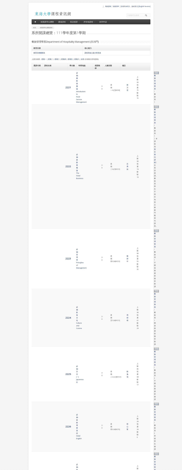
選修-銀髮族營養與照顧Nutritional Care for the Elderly (53, 163)
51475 (125, 191)
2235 (36, 200)
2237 (36, 219)
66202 (125, 96)
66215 (125, 289)
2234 (36, 192)
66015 (125, 241)
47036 (125, 379)
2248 (36, 335)
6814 (36, 404)
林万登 (98, 75)
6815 (36, 418)
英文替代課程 (136, 85)
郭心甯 (98, 119)
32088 (125, 387)
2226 (36, 119)
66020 (125, 134)
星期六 (76, 59)
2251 (36, 370)
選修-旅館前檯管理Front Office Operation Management (52, 259)
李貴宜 (98, 140)
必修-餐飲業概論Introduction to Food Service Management (55, 75)
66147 (125, 170)
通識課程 (62, 22)
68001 (125, 394)
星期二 (50, 59)
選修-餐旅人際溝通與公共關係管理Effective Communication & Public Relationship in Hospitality (54, 418)
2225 (36, 111)
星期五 (70, 59)
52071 (125, 249)
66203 (125, 103)
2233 (36, 181)
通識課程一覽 (85, 449)
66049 (125, 83)
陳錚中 (98, 97)
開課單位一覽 (85, 446)
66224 (125, 259)
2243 (36, 268)
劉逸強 (98, 112)
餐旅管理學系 (133, 75)
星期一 (43, 59)
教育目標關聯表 (39, 53)
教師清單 (84, 460)
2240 (36, 249)
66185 (125, 416)
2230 (36, 153)
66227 (125, 304)
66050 (125, 208)
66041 (125, 110)
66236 (125, 361)
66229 (125, 345)
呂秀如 (98, 87)
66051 (125, 320)
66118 (125, 403)
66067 (125, 201)
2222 (36, 86)
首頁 (82, 444)
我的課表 (108, 6)
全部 (82, 59)
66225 (125, 330)
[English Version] (144, 6)
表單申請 (103, 22)
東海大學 (34, 467)
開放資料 (84, 458)
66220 (125, 279)
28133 (125, 216)
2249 (36, 350)
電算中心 (66, 467)
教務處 (74, 467)
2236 (36, 209)
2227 (36, 126)
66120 (125, 368)
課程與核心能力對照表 (93, 53)
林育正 (98, 153)
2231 (36, 163)
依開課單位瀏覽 (47, 22)
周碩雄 (98, 104)
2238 (36, 232)
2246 (36, 309)
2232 (36, 171)
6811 (36, 379)
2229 (36, 143)
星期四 (63, 59)
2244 (36, 280)
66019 (125, 181)
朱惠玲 (98, 182)
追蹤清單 (116, 6)
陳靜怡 (98, 281)
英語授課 (74, 22)
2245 (36, 294)
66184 (125, 160)
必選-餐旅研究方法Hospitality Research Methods (52, 201)
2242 (36, 258)
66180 (125, 266)
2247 (36, 322)
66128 (125, 150)
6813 (36, 394)
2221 (36, 75)
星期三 (57, 59)
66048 (125, 75)
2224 (36, 104)
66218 (125, 142)
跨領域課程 (89, 22)
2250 (36, 361)
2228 (36, 134)
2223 (36, 96)
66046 (125, 118)
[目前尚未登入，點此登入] (129, 6)
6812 (36, 386)
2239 (36, 242)
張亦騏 (98, 218)
